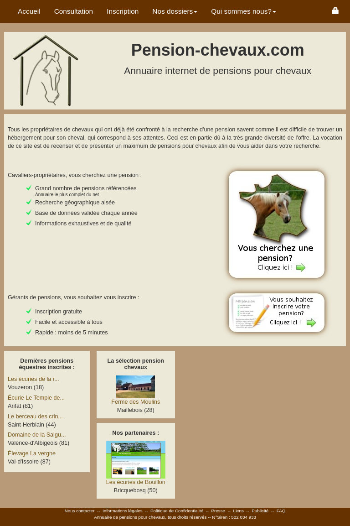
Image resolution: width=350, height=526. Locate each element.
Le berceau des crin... (35, 416)
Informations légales (123, 510)
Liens (238, 510)
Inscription (123, 11)
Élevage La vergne (32, 453)
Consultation (73, 11)
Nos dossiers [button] (174, 11)
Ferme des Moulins (135, 402)
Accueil (29, 11)
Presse (218, 510)
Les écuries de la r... (33, 379)
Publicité (260, 510)
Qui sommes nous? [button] (243, 11)
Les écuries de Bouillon (135, 482)
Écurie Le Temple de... (36, 398)
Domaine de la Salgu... (37, 435)
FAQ (281, 510)
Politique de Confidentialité (176, 510)
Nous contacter (80, 510)
